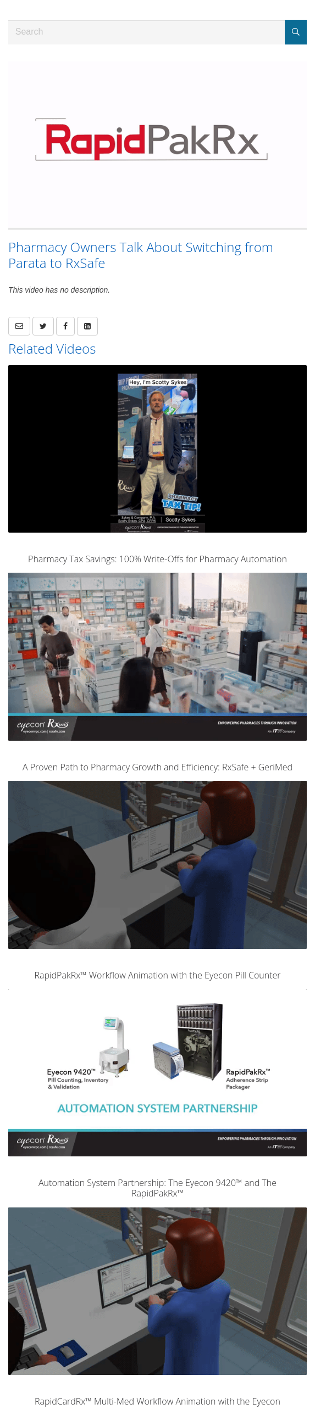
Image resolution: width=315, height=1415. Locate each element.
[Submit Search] (296, 32)
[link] (43, 326)
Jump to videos (0, 0)
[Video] (157, 144)
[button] (19, 326)
